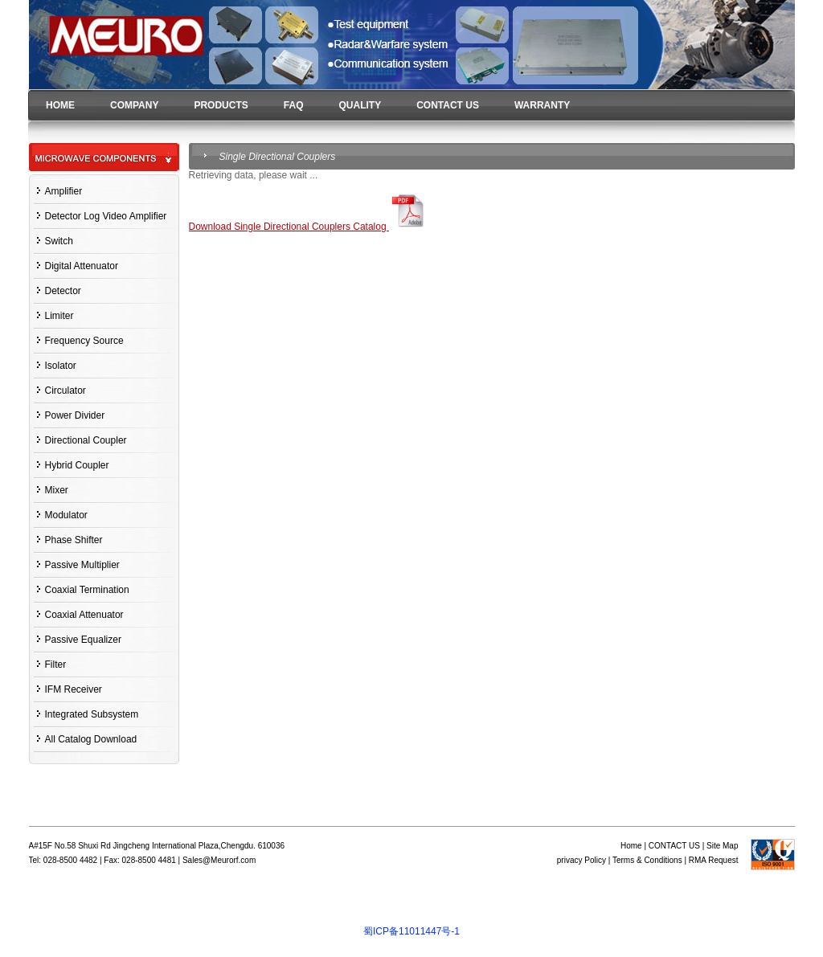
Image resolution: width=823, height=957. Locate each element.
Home (631, 845)
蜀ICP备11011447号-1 (411, 931)
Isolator (60, 365)
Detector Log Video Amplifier (106, 216)
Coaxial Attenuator (84, 614)
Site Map (722, 845)
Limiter (59, 315)
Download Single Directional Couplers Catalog (309, 226)
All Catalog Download (91, 739)
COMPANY (134, 105)
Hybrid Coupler (77, 465)
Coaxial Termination (87, 589)
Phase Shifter (74, 540)
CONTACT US (447, 105)
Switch (59, 241)
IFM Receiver (73, 689)
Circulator (65, 390)
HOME (60, 105)
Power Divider (75, 415)
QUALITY (359, 105)
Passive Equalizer (83, 639)
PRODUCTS (221, 105)
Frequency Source (84, 340)
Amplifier (64, 191)
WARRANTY (542, 105)
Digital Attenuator (81, 266)
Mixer (56, 490)
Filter (56, 664)
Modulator (66, 515)
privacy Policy (581, 860)
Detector (63, 291)
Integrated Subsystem (92, 714)
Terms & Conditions (647, 860)
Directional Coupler (86, 440)
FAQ (294, 105)
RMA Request (714, 860)
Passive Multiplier (82, 565)
